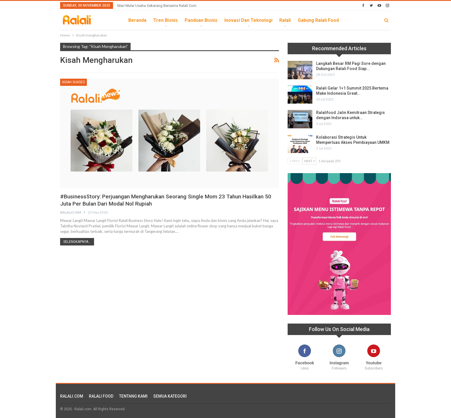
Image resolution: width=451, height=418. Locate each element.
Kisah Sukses (73, 82)
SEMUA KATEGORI (170, 396)
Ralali (285, 20)
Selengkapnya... (77, 242)
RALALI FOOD (101, 396)
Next (309, 161)
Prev (294, 161)
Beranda (137, 20)
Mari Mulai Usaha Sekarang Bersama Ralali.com (156, 5)
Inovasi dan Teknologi (248, 20)
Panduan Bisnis (201, 20)
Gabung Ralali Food (318, 20)
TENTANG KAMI (133, 396)
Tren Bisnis (165, 20)
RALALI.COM (71, 396)
